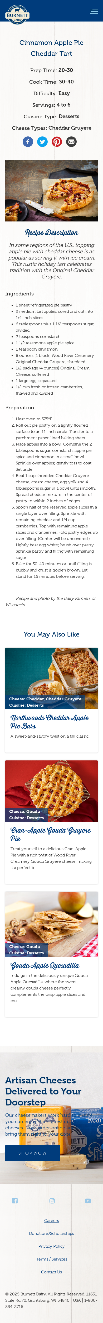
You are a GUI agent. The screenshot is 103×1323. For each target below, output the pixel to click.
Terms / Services (51, 1259)
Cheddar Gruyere (69, 128)
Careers (51, 1220)
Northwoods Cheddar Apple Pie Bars (50, 722)
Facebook (15, 1201)
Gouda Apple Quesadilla (45, 965)
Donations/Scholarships (51, 1233)
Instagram (51, 1201)
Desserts (69, 116)
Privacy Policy (51, 1246)
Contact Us (51, 1272)
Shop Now (32, 1153)
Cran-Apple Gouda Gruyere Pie (51, 834)
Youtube (88, 1201)
